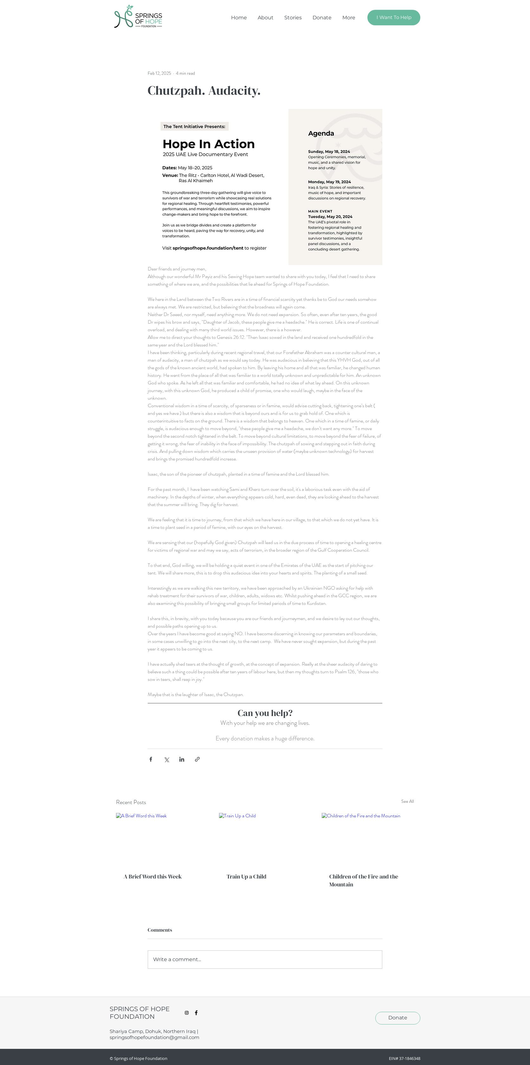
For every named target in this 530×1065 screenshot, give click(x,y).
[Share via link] (197, 759)
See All (407, 801)
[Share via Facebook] (151, 759)
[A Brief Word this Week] (162, 839)
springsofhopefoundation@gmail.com (154, 1037)
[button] (349, 18)
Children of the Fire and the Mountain (363, 880)
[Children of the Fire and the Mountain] (368, 839)
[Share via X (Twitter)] (166, 759)
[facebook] (196, 1013)
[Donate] (397, 1018)
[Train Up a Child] (265, 839)
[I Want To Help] (393, 17)
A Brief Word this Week (153, 876)
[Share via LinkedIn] (182, 759)
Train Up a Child (246, 876)
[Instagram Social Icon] (187, 1013)
